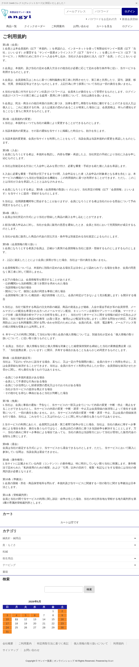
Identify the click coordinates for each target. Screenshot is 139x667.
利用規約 (118, 643)
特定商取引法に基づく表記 (52, 643)
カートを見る (104, 26)
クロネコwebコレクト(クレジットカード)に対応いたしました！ (33, 3)
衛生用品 (8, 558)
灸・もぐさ (9, 544)
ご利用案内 (57, 26)
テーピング (9, 564)
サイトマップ (10, 650)
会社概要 (8, 643)
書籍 (5, 571)
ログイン (127, 26)
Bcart (110, 661)
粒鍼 (5, 551)
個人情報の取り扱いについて (91, 643)
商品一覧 (11, 26)
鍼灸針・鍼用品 (12, 538)
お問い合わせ (81, 26)
